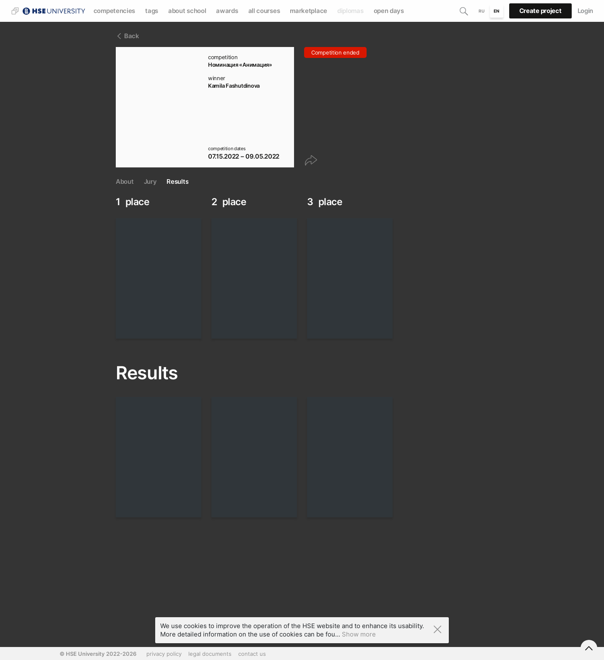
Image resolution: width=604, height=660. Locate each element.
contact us (252, 653)
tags (151, 11)
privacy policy (164, 653)
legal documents (210, 653)
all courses (264, 11)
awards (227, 11)
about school (187, 11)
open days (389, 11)
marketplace (308, 11)
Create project (540, 11)
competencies (114, 11)
